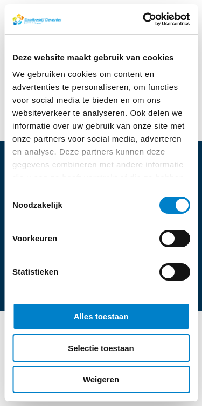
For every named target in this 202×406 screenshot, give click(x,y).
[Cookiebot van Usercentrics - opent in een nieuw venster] (144, 19)
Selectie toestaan (101, 348)
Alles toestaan (101, 316)
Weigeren (101, 379)
